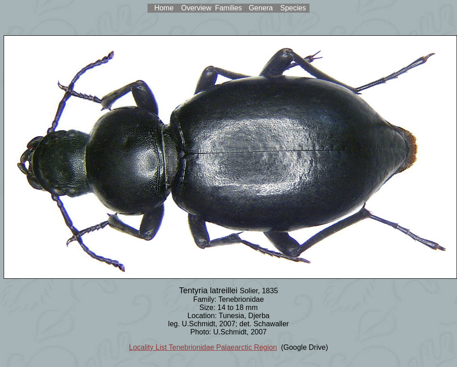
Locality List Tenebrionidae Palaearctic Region (203, 347)
